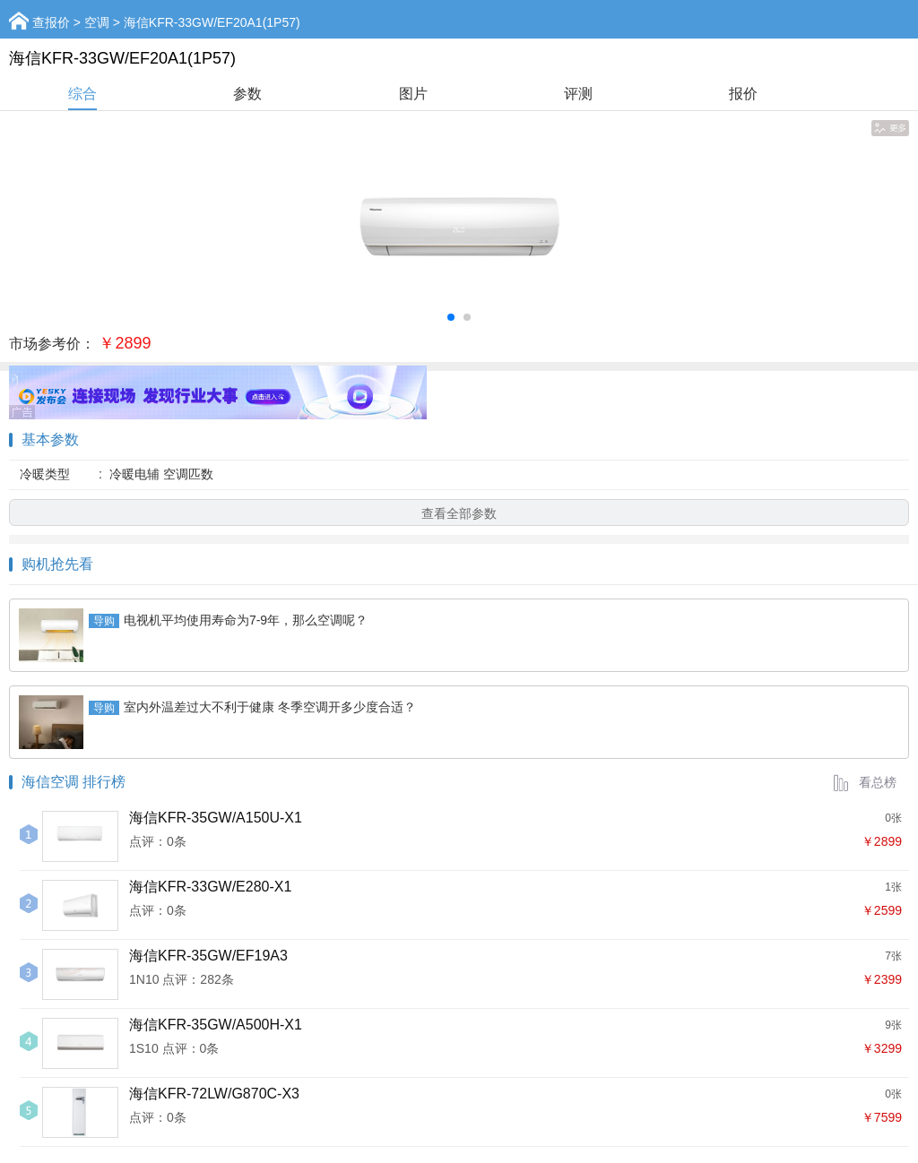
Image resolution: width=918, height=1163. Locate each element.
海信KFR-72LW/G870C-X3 (214, 1093)
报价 (743, 93)
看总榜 (864, 782)
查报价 (51, 22)
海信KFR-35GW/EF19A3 (208, 955)
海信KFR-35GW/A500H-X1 (215, 1024)
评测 (578, 93)
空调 (96, 22)
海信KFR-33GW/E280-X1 (210, 886)
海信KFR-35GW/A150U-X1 (215, 817)
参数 (247, 93)
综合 (82, 93)
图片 (413, 93)
